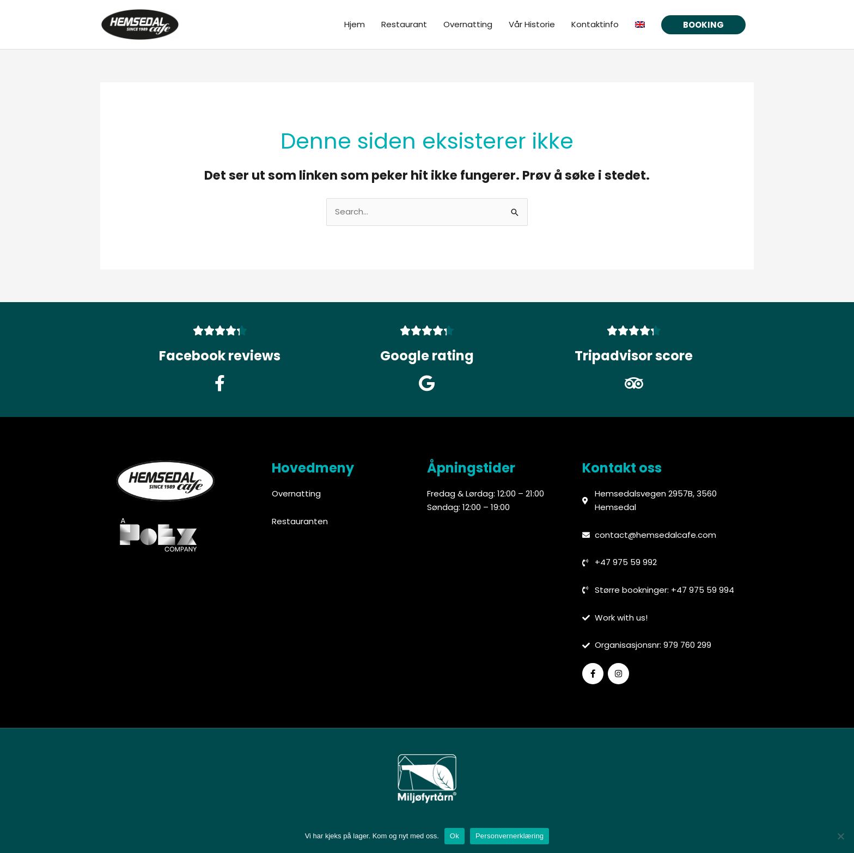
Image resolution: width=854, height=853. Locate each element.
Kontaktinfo (595, 24)
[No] (840, 836)
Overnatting (467, 24)
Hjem (354, 24)
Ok (454, 836)
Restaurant (404, 24)
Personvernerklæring (509, 836)
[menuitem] (640, 25)
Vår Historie (532, 24)
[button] (703, 25)
